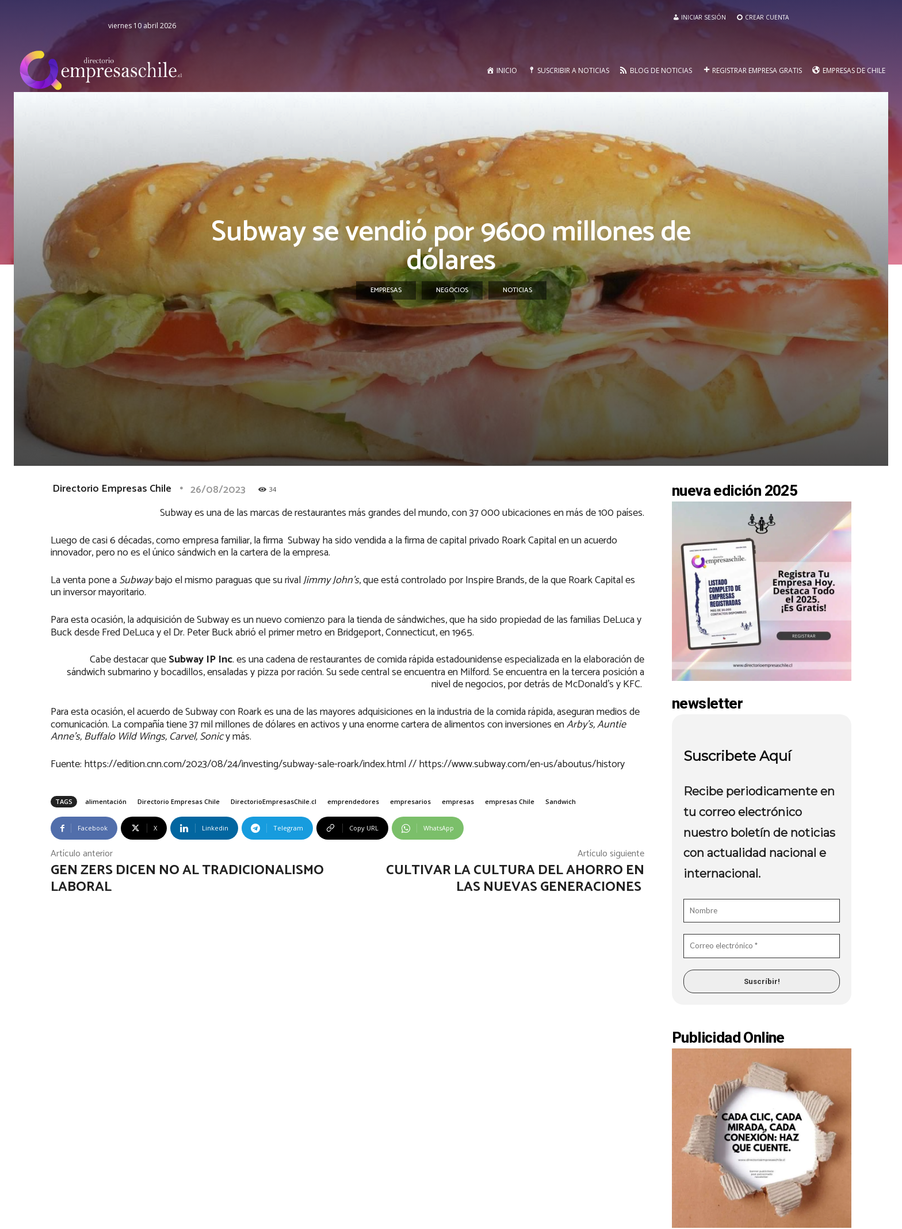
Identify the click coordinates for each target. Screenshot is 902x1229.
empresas (458, 801)
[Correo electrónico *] (761, 946)
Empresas (386, 290)
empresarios (410, 801)
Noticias (517, 290)
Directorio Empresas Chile (111, 488)
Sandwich (560, 801)
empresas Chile (509, 801)
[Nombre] (761, 911)
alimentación (106, 801)
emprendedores (353, 801)
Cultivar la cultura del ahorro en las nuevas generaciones (515, 878)
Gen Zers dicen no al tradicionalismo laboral (187, 878)
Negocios (452, 290)
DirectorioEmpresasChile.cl (273, 801)
